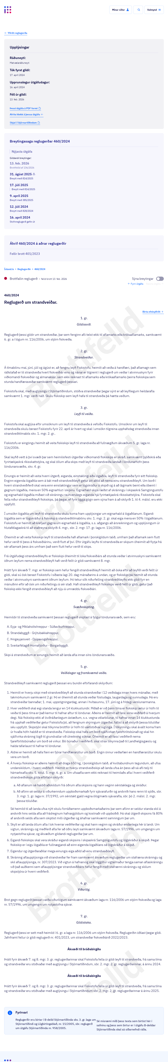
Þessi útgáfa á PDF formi (24, 108)
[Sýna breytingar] (148, 279)
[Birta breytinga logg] (84, 232)
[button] (120, 10)
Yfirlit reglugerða (17, 33)
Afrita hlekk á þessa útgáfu (26, 114)
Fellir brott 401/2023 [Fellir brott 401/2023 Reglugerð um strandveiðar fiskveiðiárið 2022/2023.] (25, 254)
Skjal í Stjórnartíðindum (23, 122)
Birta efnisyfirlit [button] (153, 311)
